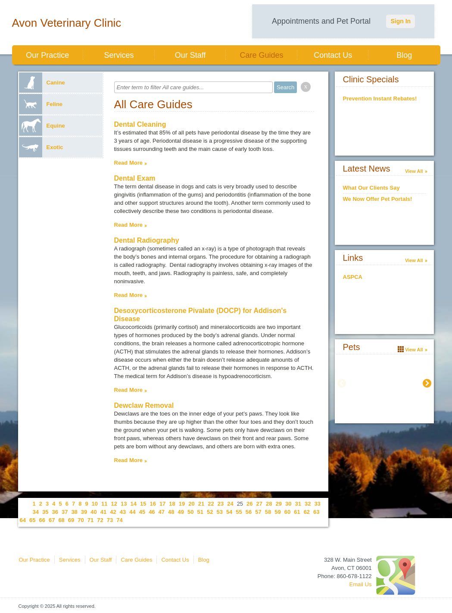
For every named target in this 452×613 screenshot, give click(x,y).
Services (119, 55)
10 (95, 503)
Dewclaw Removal (144, 405)
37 (65, 512)
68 (61, 520)
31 (298, 503)
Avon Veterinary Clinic (67, 22)
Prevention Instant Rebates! (380, 98)
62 (307, 512)
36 (55, 512)
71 (90, 520)
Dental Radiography (146, 240)
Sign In (400, 21)
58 (268, 512)
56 (249, 512)
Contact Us (333, 55)
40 (93, 512)
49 (181, 512)
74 (119, 520)
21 (201, 503)
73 (110, 520)
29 (279, 503)
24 (230, 503)
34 (36, 512)
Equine (42, 126)
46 (152, 512)
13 (124, 503)
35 (45, 512)
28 (269, 503)
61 (297, 512)
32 (308, 503)
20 (191, 503)
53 (219, 512)
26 (249, 503)
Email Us (360, 584)
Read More (128, 163)
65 (32, 520)
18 (172, 503)
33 (317, 503)
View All (414, 171)
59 (277, 512)
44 (132, 512)
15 (143, 503)
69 (71, 520)
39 (84, 512)
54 (229, 512)
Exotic (41, 147)
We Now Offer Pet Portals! (377, 199)
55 (239, 512)
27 (259, 503)
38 (74, 512)
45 (142, 512)
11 (104, 503)
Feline (41, 104)
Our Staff (190, 55)
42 (113, 512)
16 (153, 503)
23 (221, 503)
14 (133, 503)
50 (190, 512)
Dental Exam (135, 178)
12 (114, 503)
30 (288, 503)
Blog (404, 55)
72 (100, 520)
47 (162, 512)
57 (258, 512)
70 (81, 520)
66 (42, 520)
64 (23, 520)
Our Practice (47, 55)
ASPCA (353, 277)
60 (287, 512)
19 (182, 503)
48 (171, 512)
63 (316, 512)
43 (123, 512)
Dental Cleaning (140, 124)
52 (210, 512)
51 (200, 512)
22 (211, 503)
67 (52, 520)
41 (103, 512)
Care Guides (262, 55)
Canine (42, 82)
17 (162, 503)
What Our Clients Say (371, 188)
